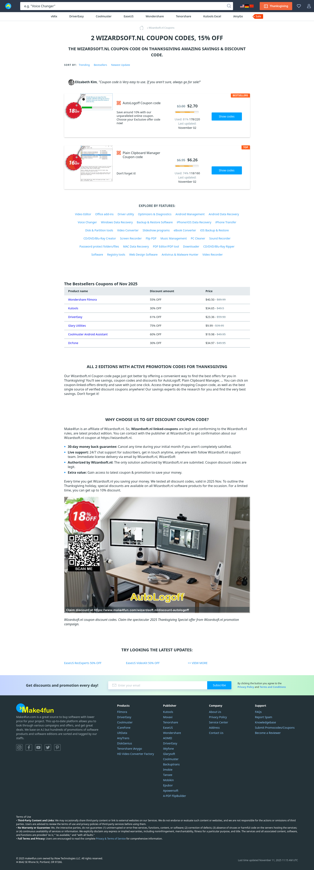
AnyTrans (123, 738)
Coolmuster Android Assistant (88, 334)
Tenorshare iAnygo (129, 748)
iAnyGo (238, 16)
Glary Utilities (77, 325)
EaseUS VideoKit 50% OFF (143, 663)
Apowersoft (170, 790)
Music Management (174, 238)
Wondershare (155, 16)
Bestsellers (100, 65)
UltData (122, 733)
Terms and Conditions (273, 687)
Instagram (19, 747)
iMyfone (168, 748)
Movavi (168, 717)
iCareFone (123, 727)
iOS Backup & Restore (214, 230)
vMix (54, 16)
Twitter (48, 747)
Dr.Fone (73, 343)
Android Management (190, 214)
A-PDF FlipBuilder (174, 796)
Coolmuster (104, 16)
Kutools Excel (212, 16)
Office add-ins (104, 214)
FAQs (258, 712)
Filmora (122, 712)
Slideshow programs (156, 230)
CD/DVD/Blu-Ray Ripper (219, 246)
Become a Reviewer (268, 733)
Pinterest (57, 747)
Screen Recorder (131, 238)
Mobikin (168, 780)
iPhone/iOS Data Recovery (194, 222)
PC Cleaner (198, 238)
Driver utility (126, 214)
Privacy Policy (245, 687)
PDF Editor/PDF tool (166, 246)
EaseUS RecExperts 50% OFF (83, 663)
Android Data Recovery (224, 214)
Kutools (73, 308)
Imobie (167, 769)
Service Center (218, 722)
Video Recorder (213, 254)
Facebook (29, 747)
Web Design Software (143, 254)
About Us (215, 712)
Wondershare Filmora (82, 299)
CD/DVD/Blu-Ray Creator (99, 238)
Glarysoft (169, 754)
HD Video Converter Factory (135, 754)
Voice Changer (87, 222)
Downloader (191, 246)
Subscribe (219, 685)
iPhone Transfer (225, 222)
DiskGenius (124, 743)
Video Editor (83, 214)
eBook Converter (185, 230)
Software (97, 254)
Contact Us (216, 733)
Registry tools (116, 254)
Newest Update (120, 65)
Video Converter (128, 230)
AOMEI (167, 738)
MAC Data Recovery (136, 246)
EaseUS (129, 16)
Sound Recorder (219, 238)
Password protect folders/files (99, 246)
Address (214, 727)
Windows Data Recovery (117, 222)
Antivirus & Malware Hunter (180, 254)
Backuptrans (171, 764)
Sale (258, 16)
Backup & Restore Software (155, 222)
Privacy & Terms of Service (111, 838)
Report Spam (263, 717)
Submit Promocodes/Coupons (275, 727)
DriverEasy (76, 16)
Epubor (168, 785)
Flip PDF (151, 238)
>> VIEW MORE (197, 663)
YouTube (38, 747)
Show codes (227, 116)
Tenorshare (183, 16)
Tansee (167, 775)
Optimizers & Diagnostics (154, 214)
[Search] (229, 6)
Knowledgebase (265, 722)
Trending (84, 65)
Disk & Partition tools (99, 230)
